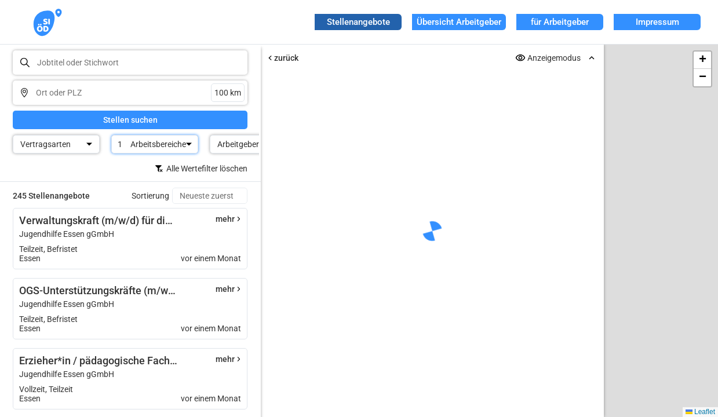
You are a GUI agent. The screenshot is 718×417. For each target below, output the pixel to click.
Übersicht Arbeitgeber (459, 22)
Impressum (657, 22)
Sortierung (150, 195)
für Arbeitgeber (560, 22)
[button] (702, 60)
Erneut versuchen (432, 331)
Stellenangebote (358, 22)
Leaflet (700, 412)
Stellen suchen (130, 120)
